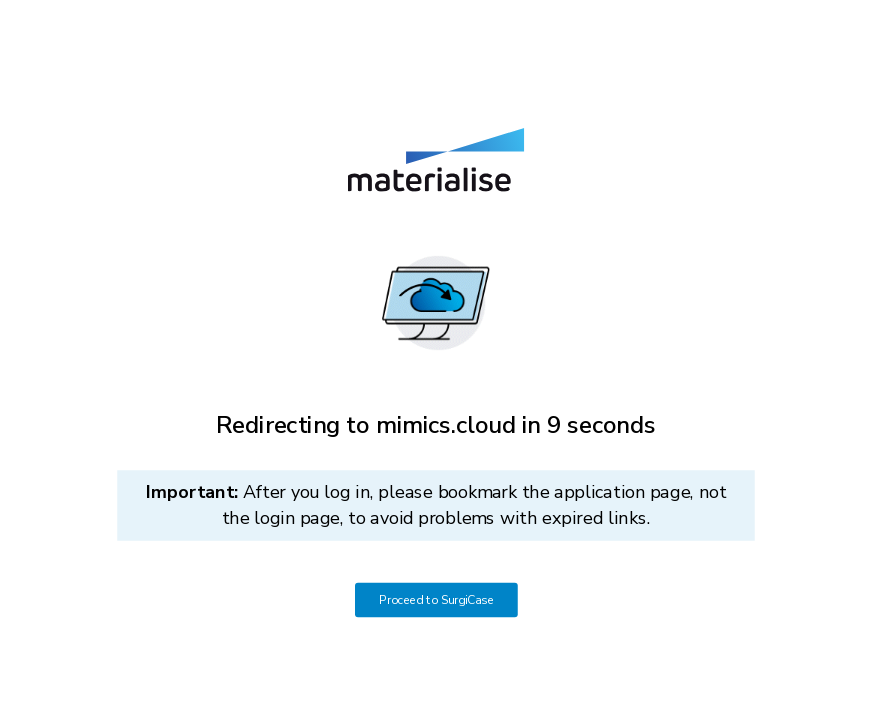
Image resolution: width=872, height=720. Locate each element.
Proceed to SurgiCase (436, 600)
